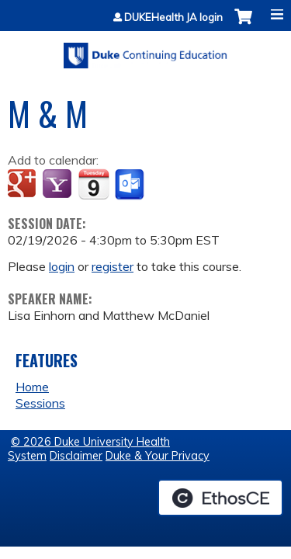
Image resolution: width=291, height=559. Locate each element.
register (112, 266)
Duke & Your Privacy (158, 456)
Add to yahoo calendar (58, 184)
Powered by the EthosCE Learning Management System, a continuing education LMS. (220, 497)
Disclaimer (76, 456)
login (61, 266)
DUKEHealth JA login (173, 17)
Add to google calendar (24, 184)
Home (32, 386)
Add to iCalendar (93, 184)
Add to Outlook (131, 184)
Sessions (40, 403)
